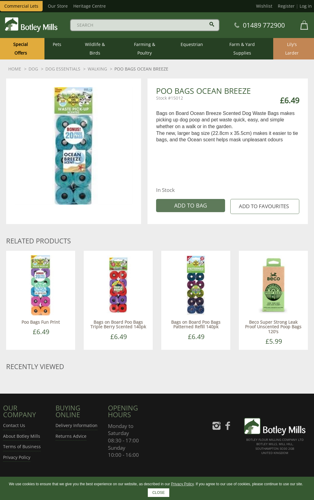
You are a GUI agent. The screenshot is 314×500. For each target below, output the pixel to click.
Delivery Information (77, 425)
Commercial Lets (21, 6)
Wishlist (264, 6)
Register (286, 6)
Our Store (58, 6)
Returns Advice (71, 436)
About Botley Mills (21, 436)
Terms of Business (22, 446)
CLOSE (158, 492)
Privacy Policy (16, 457)
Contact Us (14, 425)
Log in (306, 6)
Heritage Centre (89, 6)
